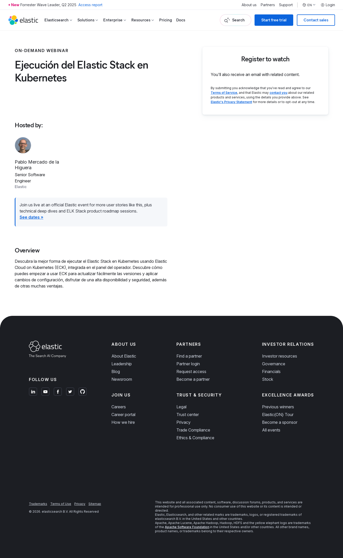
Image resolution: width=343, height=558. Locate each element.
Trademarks (38, 504)
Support (286, 5)
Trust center (187, 414)
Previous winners (278, 406)
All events (271, 430)
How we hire (123, 422)
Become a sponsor (279, 422)
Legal (181, 406)
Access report (90, 5)
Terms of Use (60, 504)
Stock (267, 379)
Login (328, 5)
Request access (191, 371)
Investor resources (279, 356)
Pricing (165, 20)
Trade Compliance (193, 430)
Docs (180, 20)
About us (249, 5)
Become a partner (193, 379)
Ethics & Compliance (195, 437)
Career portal (123, 414)
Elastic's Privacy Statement (231, 102)
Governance (273, 363)
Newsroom (121, 379)
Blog (115, 371)
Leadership (121, 363)
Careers (118, 406)
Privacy (183, 422)
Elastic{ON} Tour (277, 414)
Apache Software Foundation (187, 527)
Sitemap (94, 504)
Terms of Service (224, 93)
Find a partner (189, 356)
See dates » (31, 217)
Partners (268, 5)
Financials (271, 371)
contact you (278, 93)
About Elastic (123, 356)
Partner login (188, 363)
